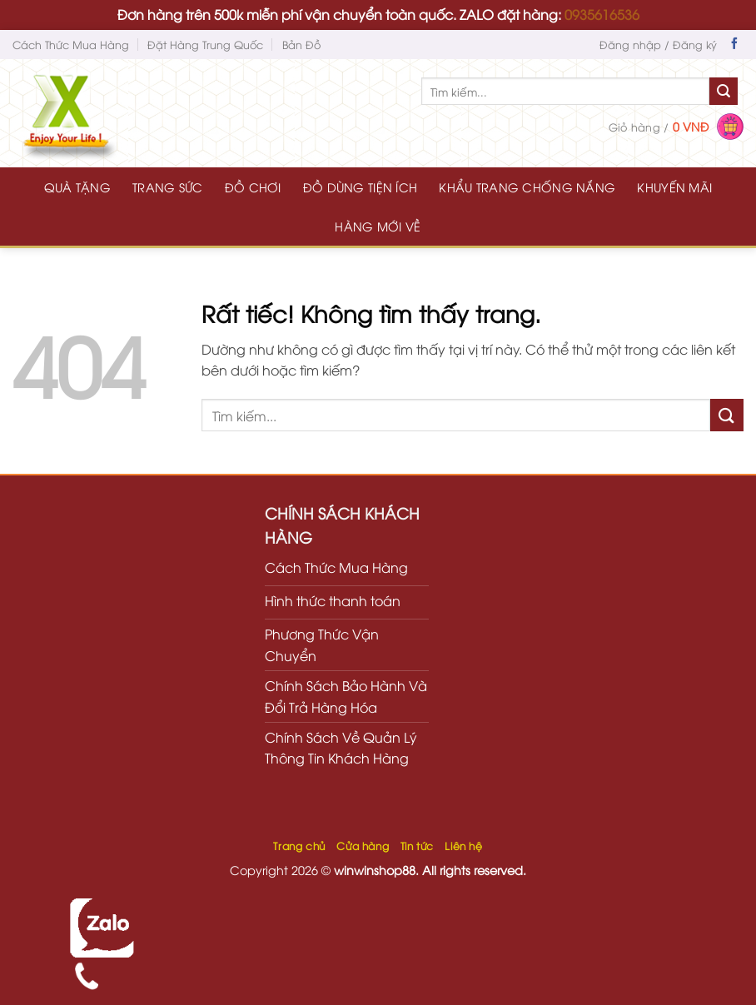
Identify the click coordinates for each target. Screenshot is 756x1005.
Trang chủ (299, 845)
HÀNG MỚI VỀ (377, 226)
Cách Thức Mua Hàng (70, 44)
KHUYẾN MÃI (674, 187)
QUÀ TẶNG (77, 187)
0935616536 (602, 14)
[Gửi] (723, 91)
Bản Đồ (301, 44)
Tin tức (417, 845)
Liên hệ (463, 845)
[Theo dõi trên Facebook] (734, 45)
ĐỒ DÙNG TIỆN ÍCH (360, 187)
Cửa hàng (362, 845)
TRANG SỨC (167, 187)
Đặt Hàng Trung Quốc (205, 44)
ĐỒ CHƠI (253, 187)
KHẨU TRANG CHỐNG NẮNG (527, 187)
